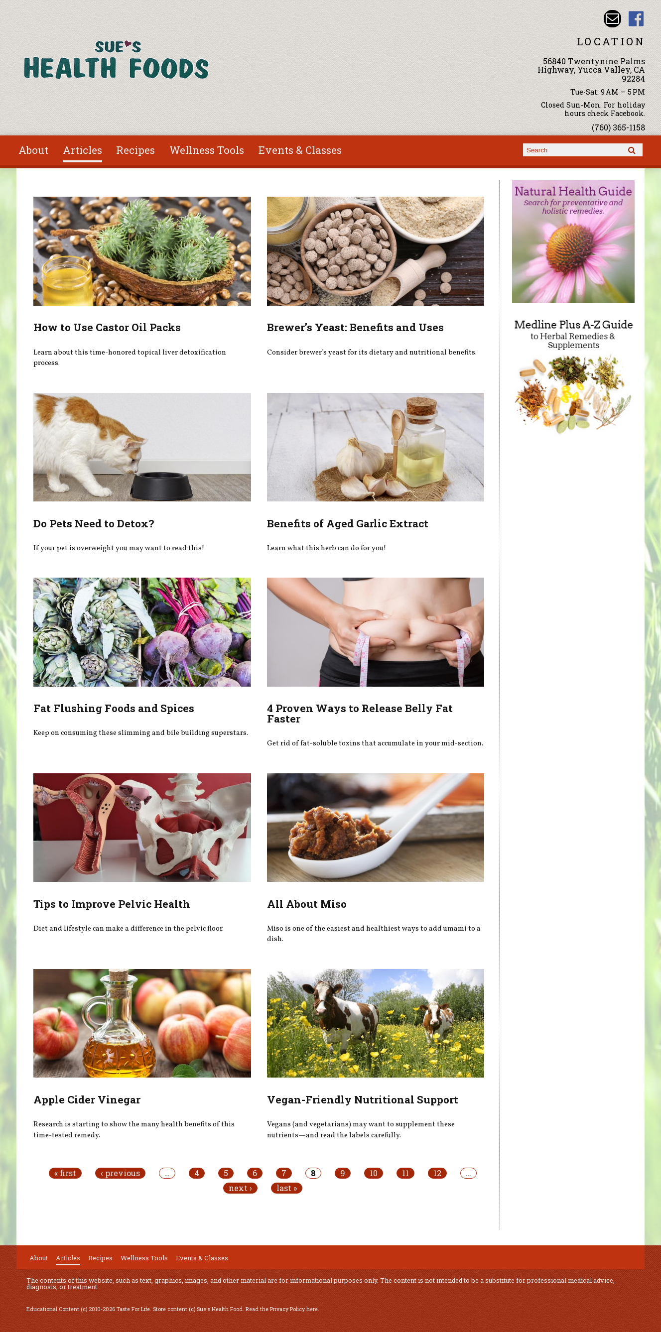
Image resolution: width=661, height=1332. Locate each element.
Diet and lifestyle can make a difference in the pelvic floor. (128, 929)
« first (65, 1173)
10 (374, 1173)
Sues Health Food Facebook (636, 18)
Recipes (135, 150)
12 (437, 1173)
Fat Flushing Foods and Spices (113, 708)
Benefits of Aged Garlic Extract (347, 523)
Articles (82, 150)
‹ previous (120, 1173)
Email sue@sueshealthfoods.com (612, 18)
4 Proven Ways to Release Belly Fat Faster (360, 713)
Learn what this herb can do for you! (326, 548)
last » (286, 1188)
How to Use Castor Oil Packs (107, 327)
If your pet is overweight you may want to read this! (118, 548)
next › (240, 1188)
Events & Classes (300, 150)
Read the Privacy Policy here (282, 1309)
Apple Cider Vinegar (86, 1099)
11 (405, 1173)
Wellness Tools (206, 150)
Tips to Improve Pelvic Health (111, 904)
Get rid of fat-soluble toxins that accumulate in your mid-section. (375, 743)
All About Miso (307, 904)
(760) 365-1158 (618, 127)
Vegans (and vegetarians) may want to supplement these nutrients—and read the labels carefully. (361, 1129)
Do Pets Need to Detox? (93, 523)
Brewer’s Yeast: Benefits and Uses (355, 327)
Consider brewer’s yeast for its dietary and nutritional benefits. (372, 353)
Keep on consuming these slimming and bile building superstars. (140, 733)
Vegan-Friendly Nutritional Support (362, 1099)
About (33, 150)
